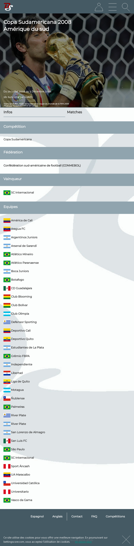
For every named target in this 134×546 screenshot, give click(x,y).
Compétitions (115, 516)
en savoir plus (83, 541)
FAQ (94, 516)
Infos (7, 112)
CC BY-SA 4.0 (32, 106)
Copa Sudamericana (17, 139)
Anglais (57, 516)
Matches (74, 112)
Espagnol (37, 516)
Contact (77, 516)
